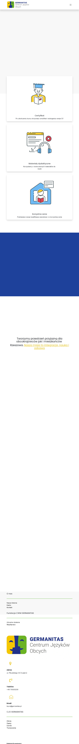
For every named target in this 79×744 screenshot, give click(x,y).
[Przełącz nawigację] (70, 5)
